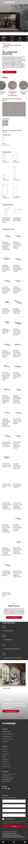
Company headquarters (7, 734)
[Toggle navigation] (25, 2)
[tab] (12, 88)
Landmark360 (5, 741)
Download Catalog (9, 72)
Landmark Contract (6, 766)
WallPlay (4, 756)
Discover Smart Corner (14, 617)
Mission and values (6, 731)
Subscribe (14, 826)
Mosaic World (5, 761)
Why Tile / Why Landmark (8, 739)
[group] (4, 38)
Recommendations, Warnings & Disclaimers (13, 837)
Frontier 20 (4, 751)
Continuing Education (7, 736)
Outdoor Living (5, 763)
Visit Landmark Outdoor (11, 711)
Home (3, 43)
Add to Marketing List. (10, 818)
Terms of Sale (5, 833)
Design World (5, 759)
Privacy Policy (13, 833)
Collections (4, 749)
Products (8, 43)
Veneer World (5, 754)
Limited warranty (17, 835)
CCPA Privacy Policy (7, 835)
